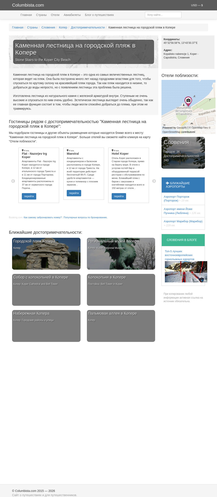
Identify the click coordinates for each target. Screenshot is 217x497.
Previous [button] (13, 181)
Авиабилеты (72, 15)
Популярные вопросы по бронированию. (85, 217)
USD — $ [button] (197, 5)
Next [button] (154, 181)
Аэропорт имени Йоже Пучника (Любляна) (182, 211)
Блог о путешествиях (99, 15)
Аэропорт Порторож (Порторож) (176, 198)
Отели (55, 15)
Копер (63, 27)
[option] (38, 175)
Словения (48, 27)
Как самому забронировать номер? (43, 217)
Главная (26, 15)
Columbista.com (28, 5)
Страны (41, 15)
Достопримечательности (88, 27)
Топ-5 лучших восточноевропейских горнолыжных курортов (185, 266)
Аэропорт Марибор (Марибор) (183, 223)
